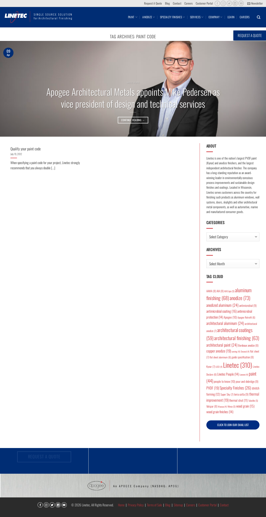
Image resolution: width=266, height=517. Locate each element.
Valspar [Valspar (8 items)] (211, 406)
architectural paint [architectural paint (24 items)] (221, 345)
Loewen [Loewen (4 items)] (244, 374)
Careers (188, 3)
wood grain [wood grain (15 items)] (245, 406)
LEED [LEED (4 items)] (219, 366)
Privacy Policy (136, 504)
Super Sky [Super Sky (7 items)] (227, 394)
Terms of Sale (154, 504)
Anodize (148, 17)
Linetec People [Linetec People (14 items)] (228, 374)
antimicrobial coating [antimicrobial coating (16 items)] (221, 311)
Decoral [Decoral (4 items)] (245, 351)
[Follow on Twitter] (229, 3)
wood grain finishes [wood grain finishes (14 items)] (219, 411)
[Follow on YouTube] (241, 3)
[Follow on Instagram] (223, 3)
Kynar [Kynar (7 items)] (210, 366)
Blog (167, 3)
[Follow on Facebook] (217, 3)
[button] (255, 3)
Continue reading (133, 120)
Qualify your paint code (25, 148)
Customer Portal (204, 3)
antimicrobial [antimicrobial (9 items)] (248, 305)
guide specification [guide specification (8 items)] (243, 357)
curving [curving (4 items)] (236, 351)
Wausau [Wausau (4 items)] (222, 406)
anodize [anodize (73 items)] (240, 298)
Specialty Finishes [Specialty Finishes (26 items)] (235, 388)
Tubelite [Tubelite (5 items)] (253, 400)
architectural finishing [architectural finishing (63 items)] (236, 337)
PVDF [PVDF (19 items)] (212, 388)
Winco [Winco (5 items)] (231, 406)
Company (215, 17)
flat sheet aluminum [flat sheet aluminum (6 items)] (220, 357)
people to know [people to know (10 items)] (224, 381)
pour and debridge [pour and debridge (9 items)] (247, 381)
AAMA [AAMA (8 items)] (211, 291)
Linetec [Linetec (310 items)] (237, 364)
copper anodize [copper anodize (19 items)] (218, 351)
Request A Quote (153, 3)
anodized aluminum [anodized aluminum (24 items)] (222, 305)
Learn (230, 17)
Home (121, 504)
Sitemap (178, 504)
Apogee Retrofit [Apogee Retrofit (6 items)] (246, 317)
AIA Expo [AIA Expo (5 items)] (229, 291)
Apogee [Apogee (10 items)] (230, 317)
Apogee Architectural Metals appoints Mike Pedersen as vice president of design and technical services (133, 97)
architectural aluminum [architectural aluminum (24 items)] (225, 323)
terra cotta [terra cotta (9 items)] (241, 394)
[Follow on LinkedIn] (235, 3)
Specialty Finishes (172, 17)
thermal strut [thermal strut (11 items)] (238, 400)
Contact (177, 3)
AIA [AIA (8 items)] (220, 291)
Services (197, 17)
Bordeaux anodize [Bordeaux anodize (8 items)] (248, 345)
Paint (132, 17)
